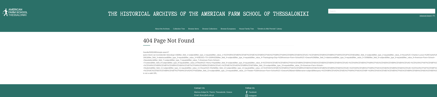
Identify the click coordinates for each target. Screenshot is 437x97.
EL (434, 16)
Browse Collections (209, 29)
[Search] (381, 11)
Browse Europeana (228, 29)
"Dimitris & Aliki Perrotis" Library (269, 29)
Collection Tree (179, 29)
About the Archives (162, 29)
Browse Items (193, 29)
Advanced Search (426, 16)
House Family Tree (246, 29)
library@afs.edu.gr (207, 95)
